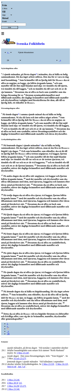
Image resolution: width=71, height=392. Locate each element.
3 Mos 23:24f (23, 353)
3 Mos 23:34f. (13, 389)
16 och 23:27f (19, 358)
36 (8, 334)
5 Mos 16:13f (62, 364)
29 (8, 329)
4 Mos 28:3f (12, 383)
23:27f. (23, 386)
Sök (9, 27)
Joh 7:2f (21, 366)
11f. (20, 383)
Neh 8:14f (11, 366)
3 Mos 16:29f (13, 386)
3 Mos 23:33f (48, 364)
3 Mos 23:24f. (13, 380)
